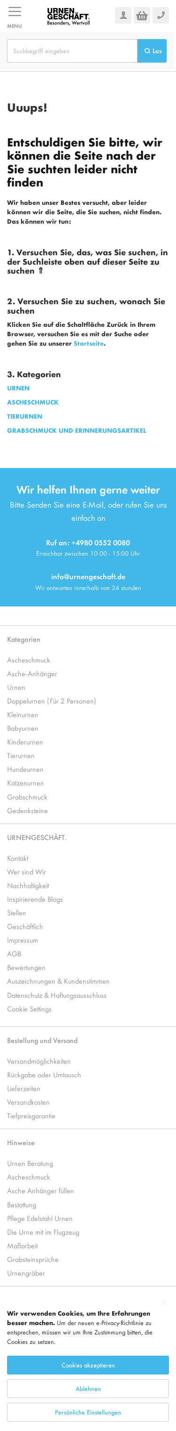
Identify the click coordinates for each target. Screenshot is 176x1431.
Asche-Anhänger (32, 673)
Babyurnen (22, 728)
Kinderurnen (25, 741)
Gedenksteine (27, 810)
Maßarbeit (22, 1245)
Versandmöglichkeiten (39, 1061)
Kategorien (23, 639)
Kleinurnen (22, 714)
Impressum (22, 940)
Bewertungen (26, 967)
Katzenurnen (25, 782)
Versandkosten (28, 1102)
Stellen (16, 912)
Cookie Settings (29, 1008)
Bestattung (21, 1204)
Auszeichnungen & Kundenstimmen (58, 981)
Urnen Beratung (30, 1163)
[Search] (152, 51)
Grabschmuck (27, 796)
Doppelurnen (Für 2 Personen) (51, 700)
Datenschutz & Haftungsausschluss (57, 995)
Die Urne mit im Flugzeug (43, 1232)
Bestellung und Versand (42, 1040)
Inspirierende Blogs (35, 899)
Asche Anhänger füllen (40, 1190)
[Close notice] (163, 1342)
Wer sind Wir (26, 871)
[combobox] (72, 51)
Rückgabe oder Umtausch (44, 1074)
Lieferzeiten (23, 1088)
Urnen (16, 687)
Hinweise (21, 1142)
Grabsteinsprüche (33, 1259)
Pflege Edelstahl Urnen (40, 1218)
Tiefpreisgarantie (31, 1115)
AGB (14, 953)
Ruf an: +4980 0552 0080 (88, 542)
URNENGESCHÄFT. (37, 837)
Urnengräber (26, 1272)
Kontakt (17, 858)
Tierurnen (21, 755)
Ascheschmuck (28, 659)
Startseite (89, 343)
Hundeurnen (25, 769)
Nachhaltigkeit (28, 885)
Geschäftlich (25, 926)
